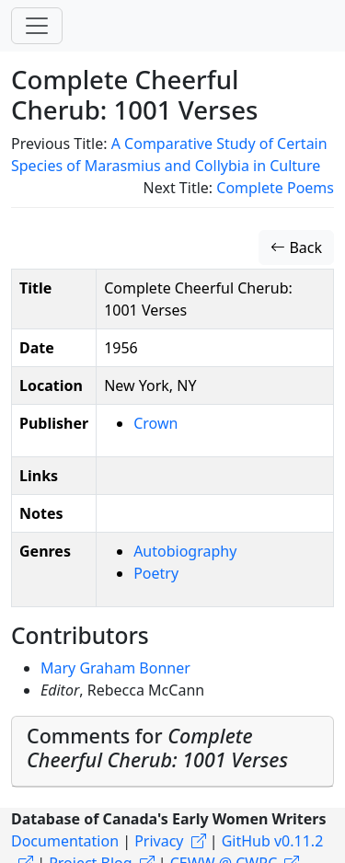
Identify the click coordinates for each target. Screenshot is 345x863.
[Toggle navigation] (37, 25)
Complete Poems (275, 188)
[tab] (172, 752)
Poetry (155, 573)
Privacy (158, 841)
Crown (155, 423)
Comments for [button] (157, 747)
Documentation (65, 841)
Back (296, 247)
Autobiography (184, 551)
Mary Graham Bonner (115, 668)
